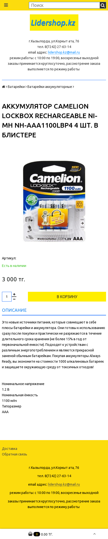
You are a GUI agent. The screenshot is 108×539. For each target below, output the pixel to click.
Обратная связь (14, 454)
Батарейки (16, 87)
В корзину (67, 296)
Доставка (9, 449)
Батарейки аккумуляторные (49, 87)
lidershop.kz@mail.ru (64, 52)
